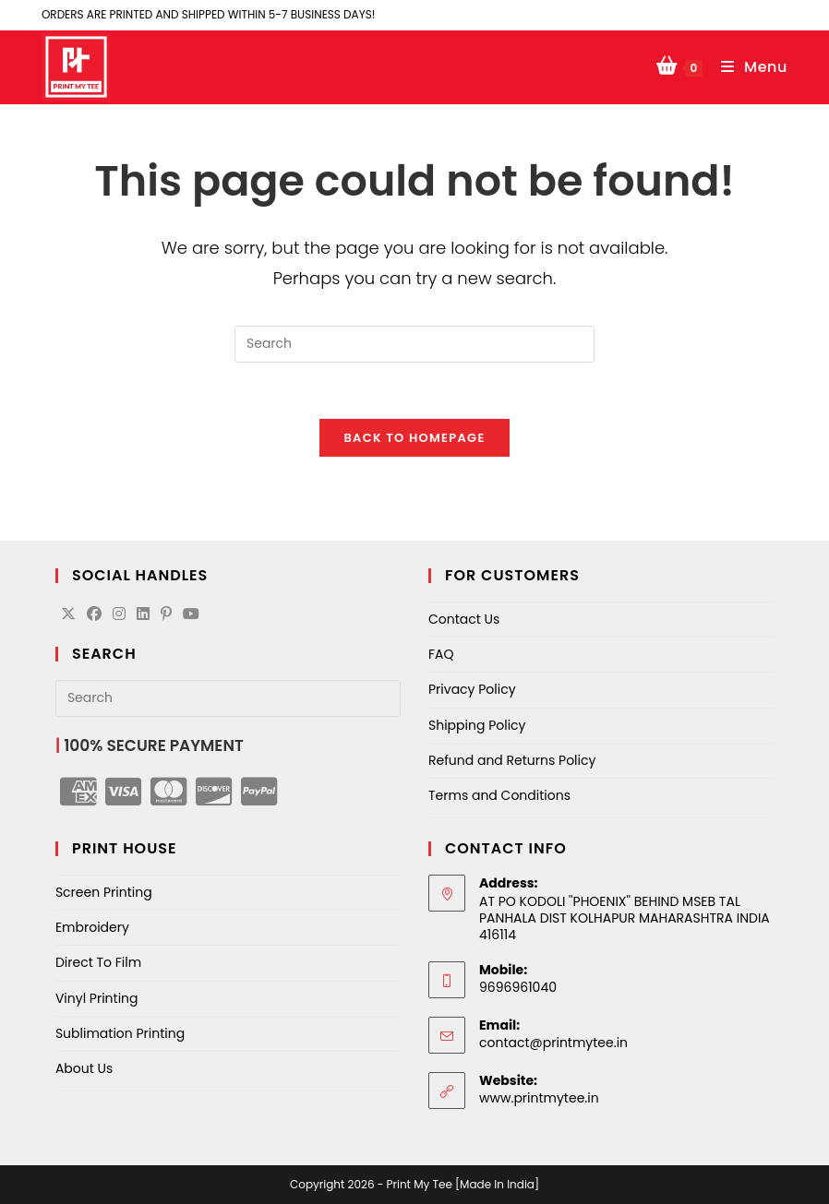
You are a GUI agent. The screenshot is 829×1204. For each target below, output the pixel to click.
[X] (68, 615)
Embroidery (92, 927)
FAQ (441, 654)
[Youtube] (191, 615)
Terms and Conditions (499, 795)
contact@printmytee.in (553, 1042)
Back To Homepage (414, 438)
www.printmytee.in (539, 1098)
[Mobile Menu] (747, 66)
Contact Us (463, 619)
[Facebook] (94, 615)
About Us (84, 1068)
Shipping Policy (477, 725)
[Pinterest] (166, 615)
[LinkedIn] (143, 615)
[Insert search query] (414, 344)
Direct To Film (98, 962)
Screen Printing (103, 892)
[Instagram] (119, 615)
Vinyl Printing (96, 998)
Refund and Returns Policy (511, 760)
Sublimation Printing (120, 1033)
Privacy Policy (472, 689)
